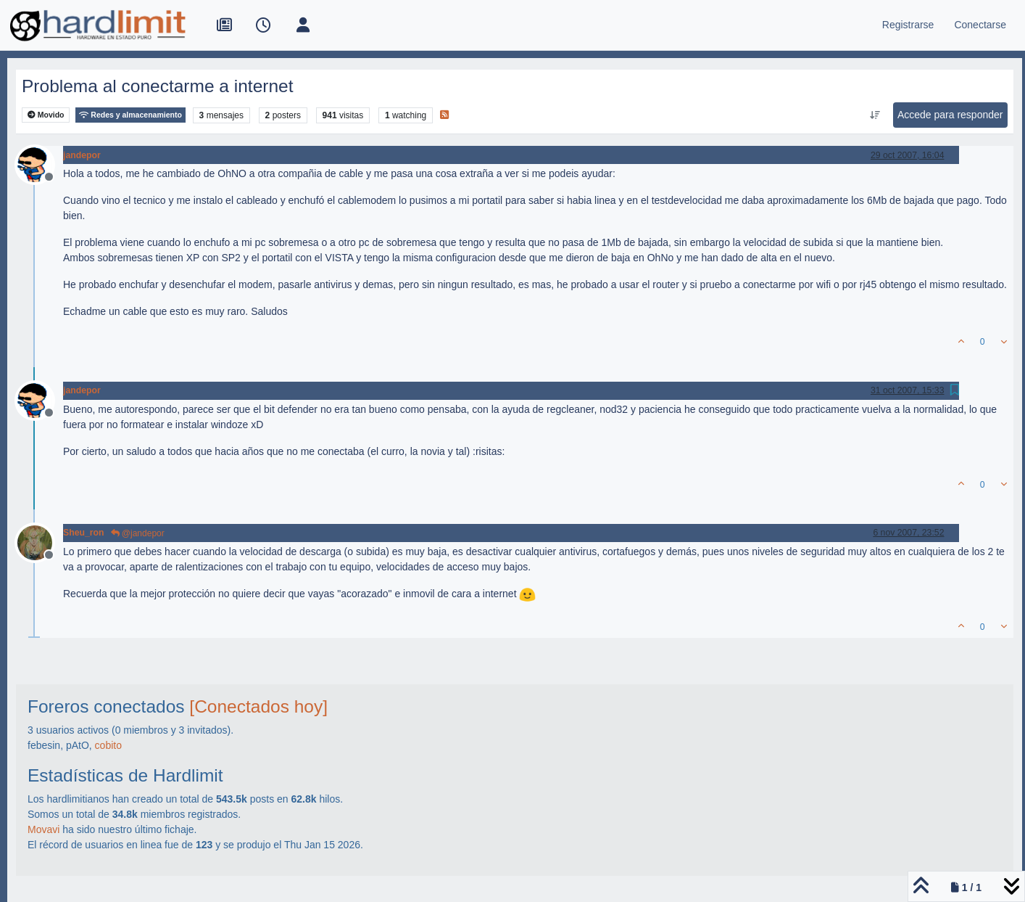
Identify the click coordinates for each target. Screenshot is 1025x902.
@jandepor (138, 533)
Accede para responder (950, 114)
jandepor (82, 155)
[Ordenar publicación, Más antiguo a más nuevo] (875, 115)
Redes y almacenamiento (130, 115)
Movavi (43, 829)
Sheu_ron (83, 533)
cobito (108, 745)
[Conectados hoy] (258, 706)
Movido (46, 115)
